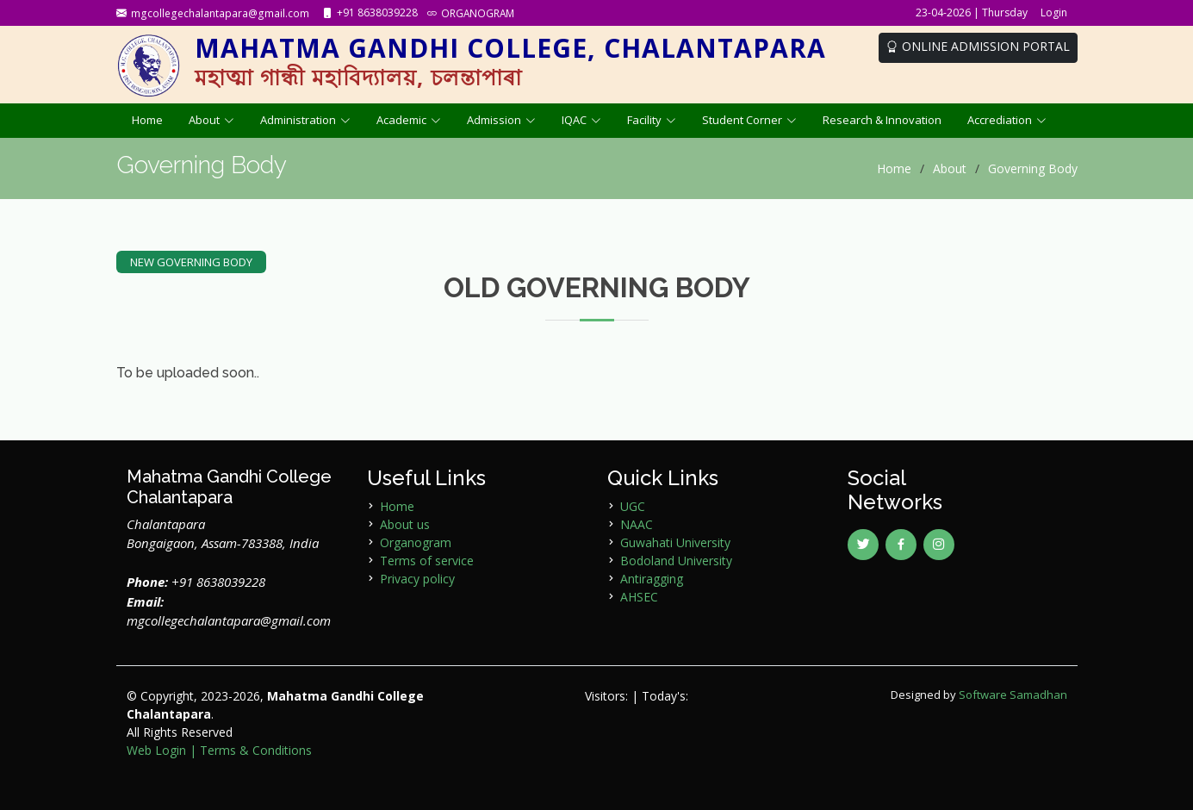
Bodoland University (676, 560)
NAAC (636, 524)
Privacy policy (417, 578)
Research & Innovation (882, 120)
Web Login (156, 750)
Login (1054, 12)
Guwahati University (675, 542)
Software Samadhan (1013, 694)
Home (147, 120)
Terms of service (427, 560)
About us (405, 524)
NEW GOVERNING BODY (191, 262)
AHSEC (639, 597)
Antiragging (651, 578)
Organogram (415, 542)
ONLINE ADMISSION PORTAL (978, 46)
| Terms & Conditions (251, 750)
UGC (632, 506)
